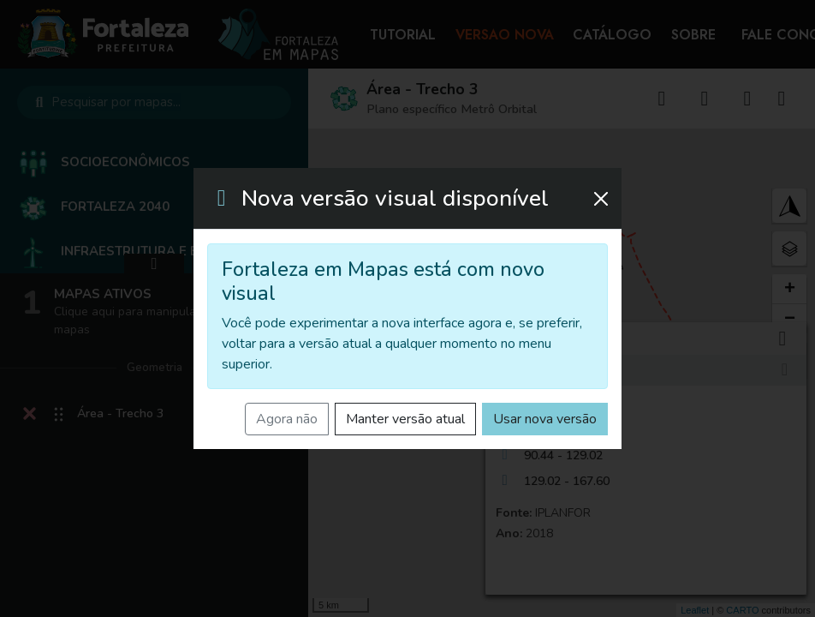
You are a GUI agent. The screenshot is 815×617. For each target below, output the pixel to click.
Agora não (287, 419)
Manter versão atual (405, 419)
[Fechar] (601, 199)
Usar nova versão (545, 419)
